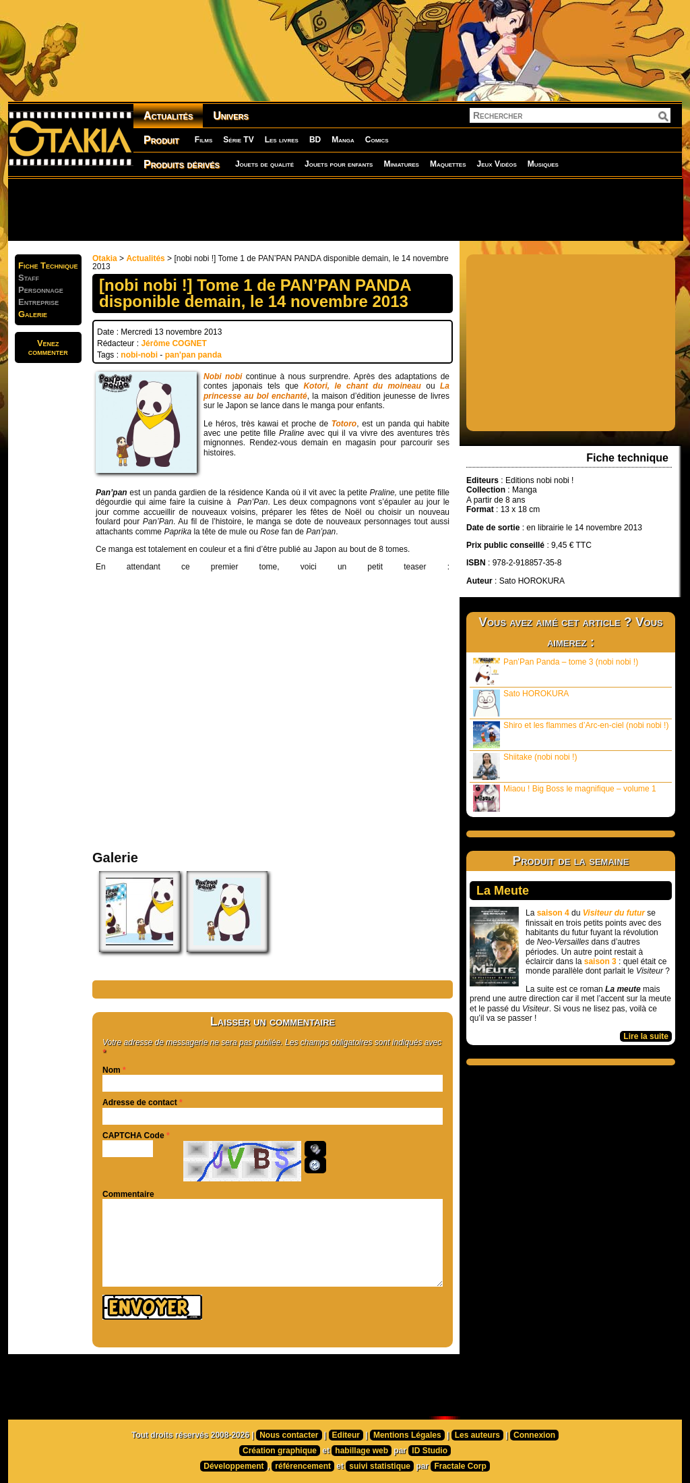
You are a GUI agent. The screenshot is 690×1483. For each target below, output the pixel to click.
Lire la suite (645, 1036)
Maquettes (448, 164)
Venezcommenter (48, 347)
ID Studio (429, 1450)
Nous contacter (288, 1435)
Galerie (32, 314)
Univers (231, 115)
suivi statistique (379, 1466)
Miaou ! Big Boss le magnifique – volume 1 (564, 798)
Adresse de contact (139, 1102)
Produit (161, 140)
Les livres (282, 139)
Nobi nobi (222, 376)
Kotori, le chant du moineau (361, 386)
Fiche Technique (48, 265)
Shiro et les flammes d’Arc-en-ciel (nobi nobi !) (570, 734)
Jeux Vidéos (496, 164)
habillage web (361, 1450)
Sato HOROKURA (521, 703)
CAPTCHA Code (133, 1135)
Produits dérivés (182, 164)
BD (315, 139)
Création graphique (280, 1450)
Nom (111, 1070)
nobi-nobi (139, 355)
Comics (377, 139)
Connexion (534, 1435)
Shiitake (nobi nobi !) (525, 766)
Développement (233, 1466)
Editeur (346, 1435)
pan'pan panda (193, 355)
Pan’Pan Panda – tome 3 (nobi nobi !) (555, 671)
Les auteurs (477, 1435)
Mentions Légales (407, 1435)
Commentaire (128, 1194)
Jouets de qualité (264, 164)
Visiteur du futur (614, 913)
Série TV (238, 139)
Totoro (344, 423)
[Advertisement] (345, 209)
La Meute (502, 890)
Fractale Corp (460, 1466)
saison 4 (553, 913)
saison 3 (600, 961)
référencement (303, 1466)
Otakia (104, 258)
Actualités (168, 115)
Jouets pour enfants (339, 164)
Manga (343, 139)
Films (203, 139)
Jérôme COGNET (173, 343)
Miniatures (401, 164)
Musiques (543, 164)
